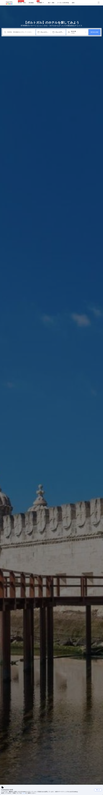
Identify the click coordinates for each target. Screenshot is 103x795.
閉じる (98, 789)
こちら (23, 793)
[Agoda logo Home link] (9, 2)
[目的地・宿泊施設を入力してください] (20, 32)
